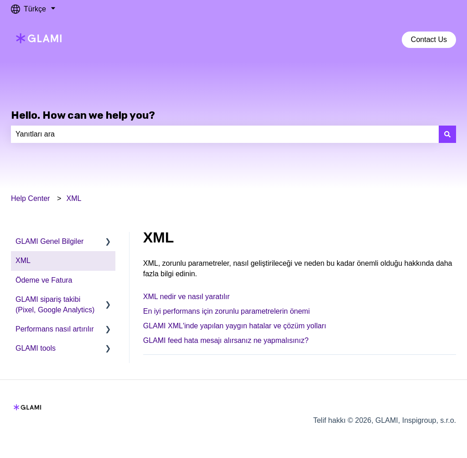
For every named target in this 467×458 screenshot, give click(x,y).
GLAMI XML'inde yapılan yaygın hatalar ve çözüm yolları (234, 326)
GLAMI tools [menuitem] (36, 348)
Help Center (30, 198)
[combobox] (225, 134)
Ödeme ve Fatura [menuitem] (44, 280)
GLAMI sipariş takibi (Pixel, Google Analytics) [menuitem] (55, 304)
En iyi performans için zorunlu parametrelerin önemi (226, 311)
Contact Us (429, 39)
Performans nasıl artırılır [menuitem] (55, 329)
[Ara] (447, 134)
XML (74, 198)
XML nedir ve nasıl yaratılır (186, 296)
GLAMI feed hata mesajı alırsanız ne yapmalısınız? (226, 340)
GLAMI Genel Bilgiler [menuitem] (49, 241)
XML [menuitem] (23, 260)
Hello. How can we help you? (83, 115)
